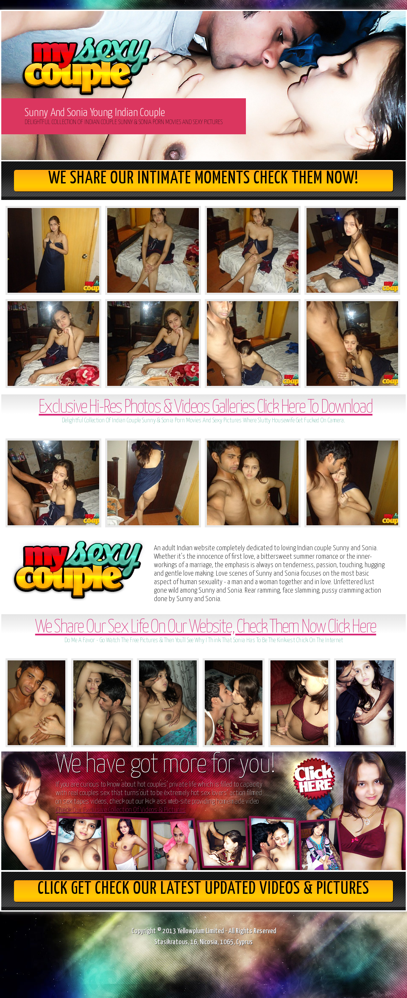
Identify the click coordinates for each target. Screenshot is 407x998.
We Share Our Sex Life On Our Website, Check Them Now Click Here (205, 627)
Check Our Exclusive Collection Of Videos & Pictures (121, 810)
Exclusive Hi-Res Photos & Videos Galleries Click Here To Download (205, 407)
